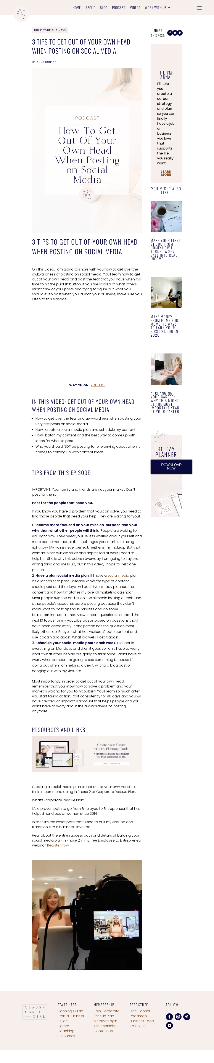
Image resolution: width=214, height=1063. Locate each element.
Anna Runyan (47, 62)
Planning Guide (70, 1011)
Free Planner (140, 1011)
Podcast (118, 8)
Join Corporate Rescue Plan (106, 1013)
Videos (135, 8)
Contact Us (103, 1030)
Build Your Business (50, 30)
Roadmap (138, 1016)
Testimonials (104, 1025)
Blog (103, 8)
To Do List (138, 1025)
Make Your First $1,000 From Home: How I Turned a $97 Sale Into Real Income (166, 249)
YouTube (98, 385)
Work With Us (156, 8)
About (90, 8)
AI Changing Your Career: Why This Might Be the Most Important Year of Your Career (165, 402)
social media (118, 575)
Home (77, 8)
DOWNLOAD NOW (171, 466)
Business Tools (142, 1020)
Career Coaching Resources (66, 1030)
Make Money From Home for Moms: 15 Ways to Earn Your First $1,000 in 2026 (165, 326)
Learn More (166, 173)
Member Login (105, 1020)
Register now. (58, 845)
